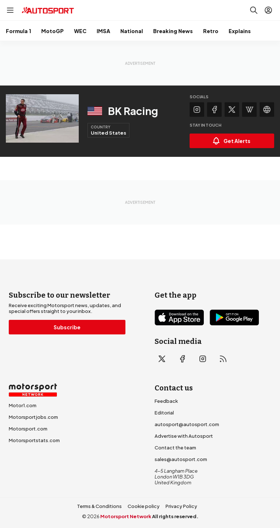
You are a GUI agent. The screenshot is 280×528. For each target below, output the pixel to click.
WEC (80, 31)
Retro (210, 31)
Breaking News (173, 31)
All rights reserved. (175, 516)
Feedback (166, 401)
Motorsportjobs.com (33, 417)
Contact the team (175, 447)
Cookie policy (144, 506)
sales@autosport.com (181, 459)
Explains (240, 31)
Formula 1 (18, 31)
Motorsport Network (125, 516)
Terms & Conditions (99, 506)
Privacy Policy (181, 506)
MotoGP (52, 31)
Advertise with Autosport (184, 436)
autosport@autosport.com (187, 424)
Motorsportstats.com (34, 440)
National (131, 31)
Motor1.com (22, 405)
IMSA (103, 31)
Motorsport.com (28, 429)
